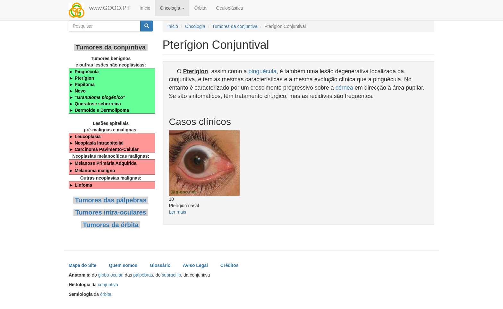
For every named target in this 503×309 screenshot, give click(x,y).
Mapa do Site (82, 265)
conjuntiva (108, 284)
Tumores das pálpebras (111, 200)
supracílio (171, 275)
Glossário (160, 265)
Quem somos (123, 265)
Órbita (200, 8)
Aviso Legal (195, 265)
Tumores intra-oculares (110, 212)
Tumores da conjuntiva (234, 26)
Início (145, 8)
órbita (105, 294)
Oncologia (172, 8)
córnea (344, 87)
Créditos (229, 265)
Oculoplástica (229, 8)
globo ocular (110, 275)
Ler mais (177, 212)
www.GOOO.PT (109, 8)
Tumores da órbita (111, 224)
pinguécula (263, 71)
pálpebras (143, 275)
